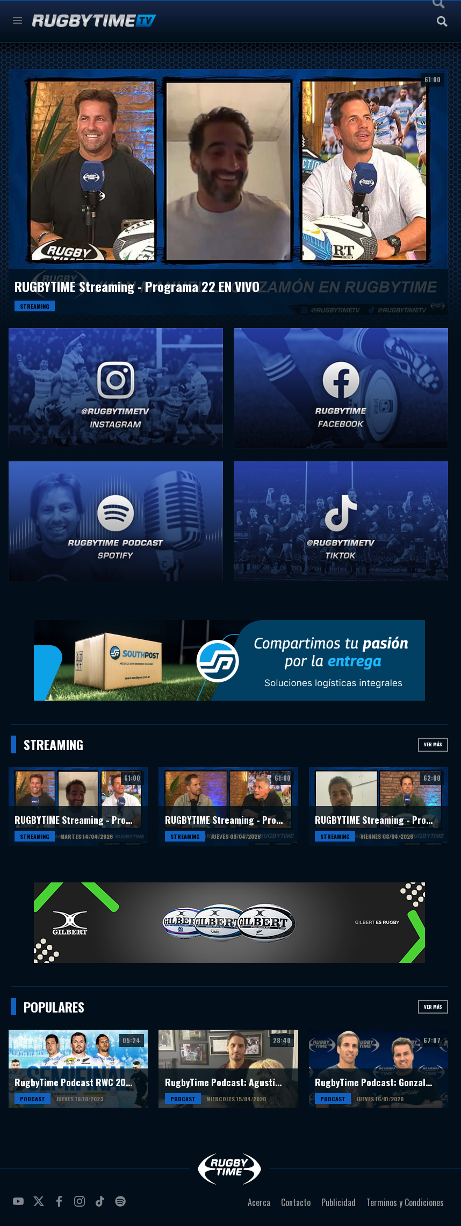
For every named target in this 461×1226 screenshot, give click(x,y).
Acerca (259, 1202)
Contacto (296, 1202)
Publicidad (338, 1202)
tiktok (102, 1205)
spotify (122, 1205)
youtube (20, 1205)
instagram (81, 1205)
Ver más (433, 744)
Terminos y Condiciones (405, 1202)
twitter (40, 1205)
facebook (61, 1205)
